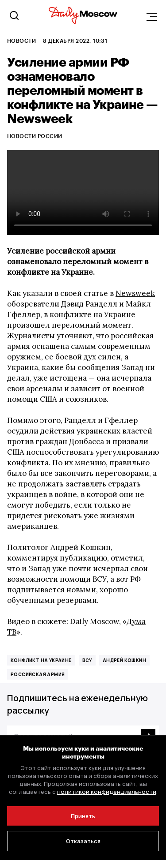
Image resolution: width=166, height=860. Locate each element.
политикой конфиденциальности (106, 792)
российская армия (38, 674)
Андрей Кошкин (124, 660)
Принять (83, 816)
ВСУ (87, 660)
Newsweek (135, 293)
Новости (21, 40)
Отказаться (83, 841)
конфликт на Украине (41, 660)
